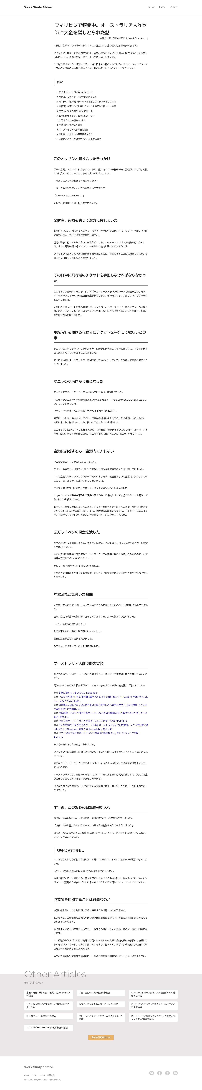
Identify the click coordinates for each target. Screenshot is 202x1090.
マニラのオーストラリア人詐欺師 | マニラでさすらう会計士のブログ (93, 721)
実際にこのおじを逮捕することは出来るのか (80, 139)
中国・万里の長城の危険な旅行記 (94, 993)
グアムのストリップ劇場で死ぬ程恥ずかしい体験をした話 (153, 994)
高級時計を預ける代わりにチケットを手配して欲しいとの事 (87, 106)
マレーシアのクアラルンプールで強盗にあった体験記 (101, 1017)
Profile (162, 7)
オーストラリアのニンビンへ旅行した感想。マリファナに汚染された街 (153, 1017)
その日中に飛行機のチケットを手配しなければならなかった (87, 102)
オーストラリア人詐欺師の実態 (73, 130)
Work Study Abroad (39, 7)
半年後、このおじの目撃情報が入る (76, 134)
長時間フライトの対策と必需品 (41, 1016)
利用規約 (50, 1075)
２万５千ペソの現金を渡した (72, 120)
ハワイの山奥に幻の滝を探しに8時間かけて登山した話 (48, 1005)
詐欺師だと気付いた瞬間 (70, 125)
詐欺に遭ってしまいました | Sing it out (78, 693)
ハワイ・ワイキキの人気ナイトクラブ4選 (98, 1004)
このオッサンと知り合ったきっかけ (76, 92)
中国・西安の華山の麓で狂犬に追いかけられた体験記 (48, 994)
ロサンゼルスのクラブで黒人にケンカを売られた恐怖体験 (153, 1005)
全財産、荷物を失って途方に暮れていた (78, 97)
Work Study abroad (38, 1067)
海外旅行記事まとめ (101, 1037)
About (151, 7)
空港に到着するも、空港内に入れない (77, 116)
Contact (174, 7)
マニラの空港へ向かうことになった (76, 111)
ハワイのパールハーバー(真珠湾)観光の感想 (47, 1028)
